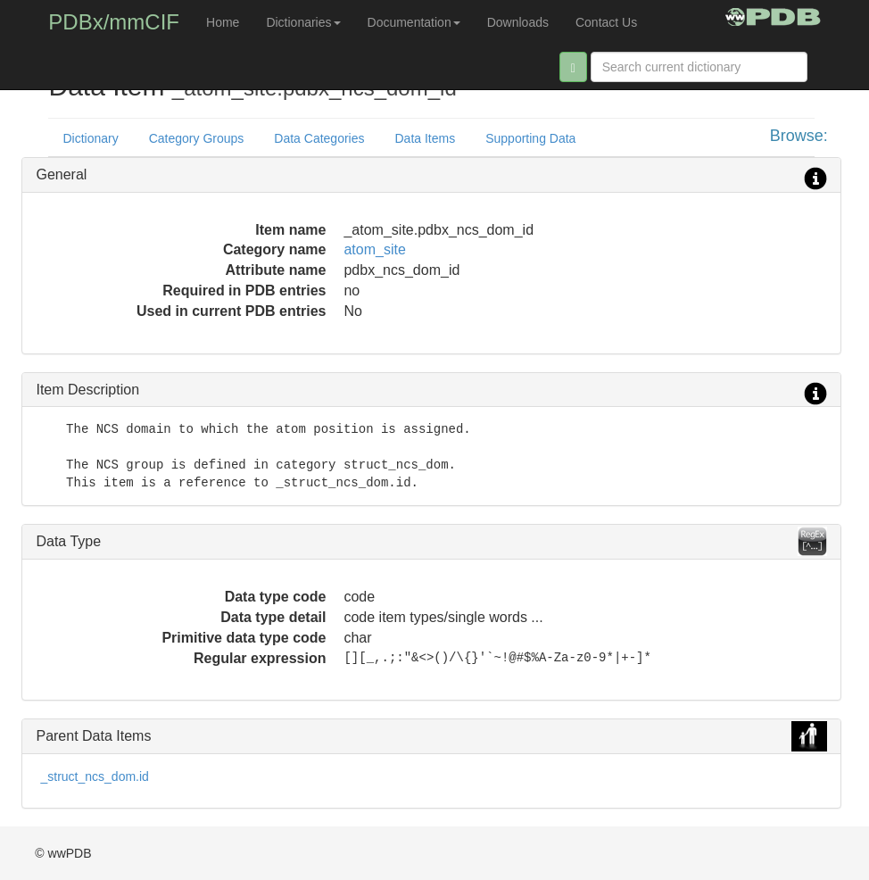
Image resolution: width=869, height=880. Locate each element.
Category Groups (196, 138)
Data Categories (319, 138)
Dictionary (90, 138)
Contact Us (606, 22)
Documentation (414, 22)
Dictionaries (303, 22)
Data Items (425, 138)
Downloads (518, 22)
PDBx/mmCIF (113, 22)
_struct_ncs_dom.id (94, 776)
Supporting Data (530, 138)
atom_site (374, 249)
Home (222, 22)
